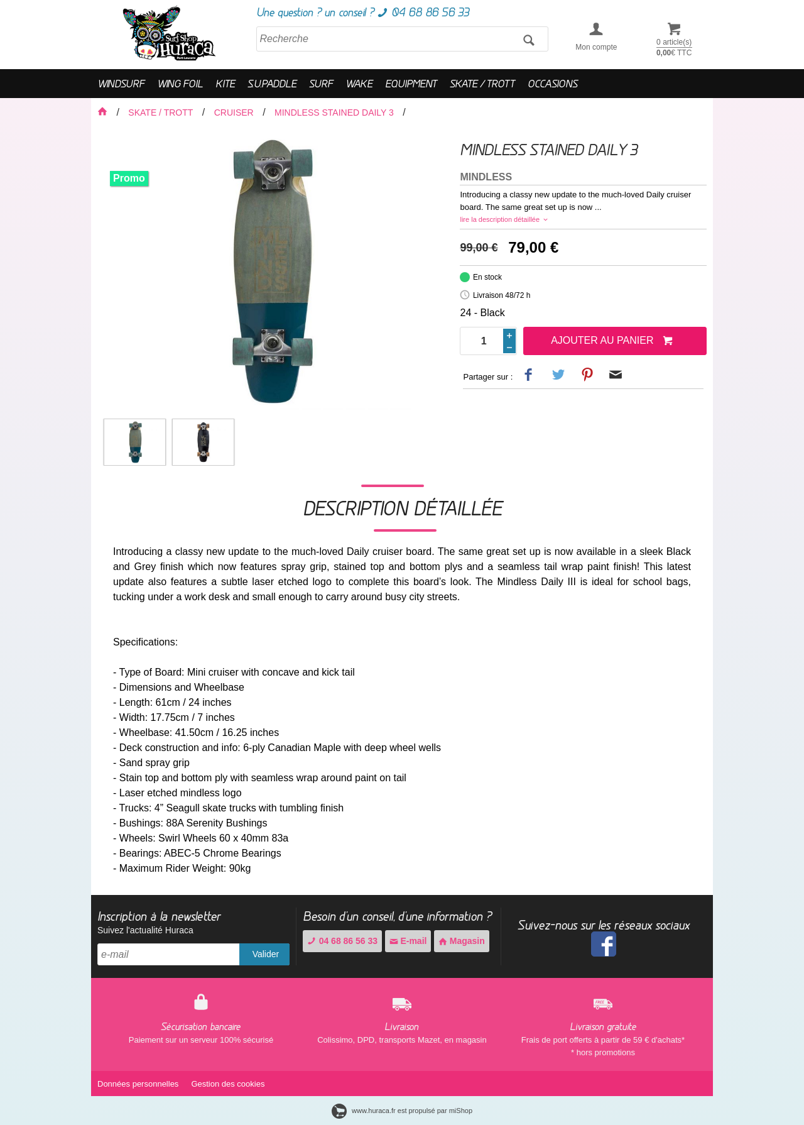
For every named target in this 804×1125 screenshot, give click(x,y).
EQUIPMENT (411, 83)
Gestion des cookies (227, 1084)
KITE (225, 83)
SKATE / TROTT (482, 83)
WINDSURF (120, 83)
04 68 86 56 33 (342, 941)
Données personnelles (137, 1084)
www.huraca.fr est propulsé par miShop (402, 1110)
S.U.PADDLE (271, 83)
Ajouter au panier (612, 341)
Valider (266, 954)
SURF (321, 83)
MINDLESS (486, 177)
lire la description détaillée (505, 219)
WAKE (358, 83)
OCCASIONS (552, 83)
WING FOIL (180, 83)
